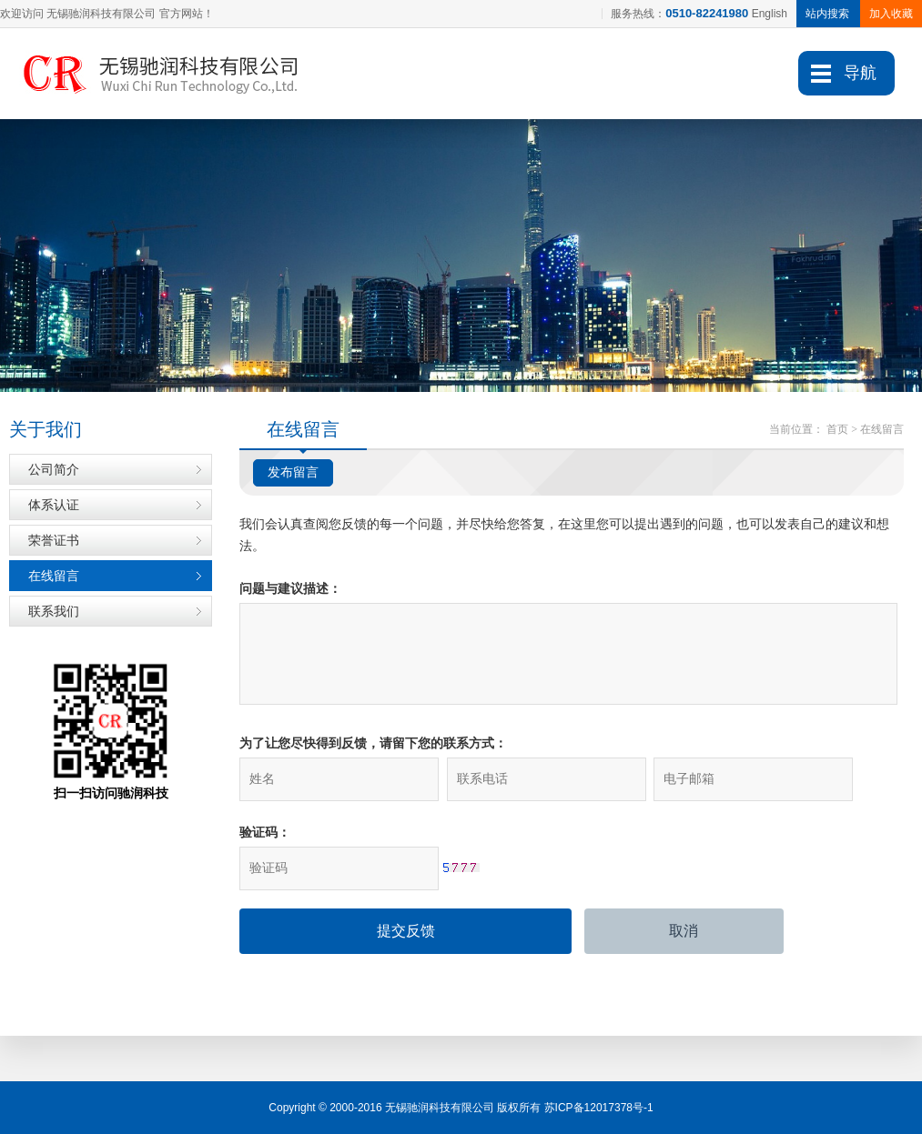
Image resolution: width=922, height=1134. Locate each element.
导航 (860, 73)
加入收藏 (891, 13)
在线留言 (53, 575)
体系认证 (53, 504)
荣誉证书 (53, 540)
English (769, 13)
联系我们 (53, 611)
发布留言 (293, 472)
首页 (837, 429)
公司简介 (53, 469)
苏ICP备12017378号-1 (599, 1107)
